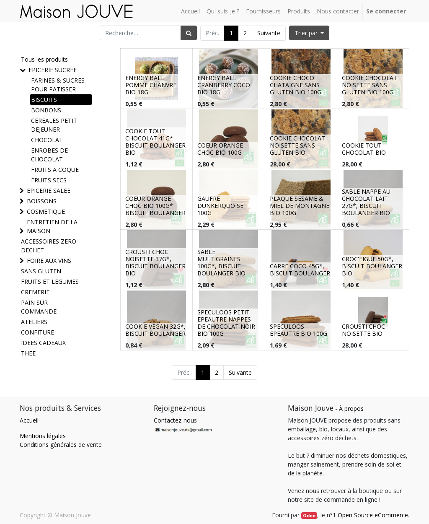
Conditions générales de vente (61, 445)
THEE (28, 353)
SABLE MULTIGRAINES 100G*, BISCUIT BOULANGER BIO (221, 262)
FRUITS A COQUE (55, 170)
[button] (309, 33)
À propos (351, 408)
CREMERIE (35, 292)
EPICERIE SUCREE (52, 70)
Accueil (29, 420)
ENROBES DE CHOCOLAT (49, 154)
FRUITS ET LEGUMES (50, 281)
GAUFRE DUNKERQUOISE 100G (220, 206)
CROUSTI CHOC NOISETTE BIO (363, 329)
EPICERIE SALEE (48, 191)
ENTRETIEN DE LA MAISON (52, 226)
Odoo (309, 516)
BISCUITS (44, 100)
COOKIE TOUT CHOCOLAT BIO (364, 148)
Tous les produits (44, 59)
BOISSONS (42, 201)
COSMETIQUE (46, 211)
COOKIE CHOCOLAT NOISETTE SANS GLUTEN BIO (297, 145)
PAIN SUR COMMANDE (39, 306)
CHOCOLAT (47, 140)
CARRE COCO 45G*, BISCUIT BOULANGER (300, 269)
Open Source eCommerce (373, 515)
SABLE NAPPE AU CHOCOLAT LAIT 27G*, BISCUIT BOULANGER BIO (366, 201)
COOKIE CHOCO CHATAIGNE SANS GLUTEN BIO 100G (295, 85)
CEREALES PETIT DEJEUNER (54, 125)
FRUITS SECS (49, 180)
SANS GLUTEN (41, 271)
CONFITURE (37, 332)
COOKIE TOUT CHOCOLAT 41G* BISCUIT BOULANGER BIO (155, 141)
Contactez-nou (174, 420)
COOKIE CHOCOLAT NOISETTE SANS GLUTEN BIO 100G (369, 85)
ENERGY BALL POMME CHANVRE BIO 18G (150, 85)
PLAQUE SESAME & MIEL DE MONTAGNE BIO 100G (299, 206)
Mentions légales (43, 436)
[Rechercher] (189, 33)
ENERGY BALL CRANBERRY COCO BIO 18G (223, 85)
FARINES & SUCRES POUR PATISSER (58, 84)
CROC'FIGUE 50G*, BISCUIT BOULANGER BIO (372, 266)
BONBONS (46, 110)
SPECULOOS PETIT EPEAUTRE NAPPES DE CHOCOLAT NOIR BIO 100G (226, 322)
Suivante (268, 33)
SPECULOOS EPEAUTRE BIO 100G (298, 329)
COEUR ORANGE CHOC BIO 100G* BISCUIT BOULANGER (155, 206)
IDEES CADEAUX (43, 343)
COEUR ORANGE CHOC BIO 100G (220, 148)
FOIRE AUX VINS (49, 261)
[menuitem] (190, 11)
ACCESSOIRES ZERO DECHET (48, 245)
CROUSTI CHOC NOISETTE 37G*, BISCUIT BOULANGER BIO (155, 262)
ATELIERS (34, 322)
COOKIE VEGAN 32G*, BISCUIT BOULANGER (155, 329)
